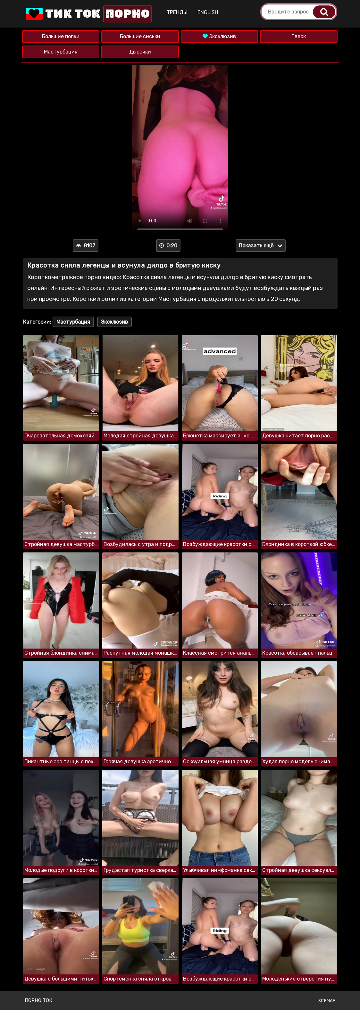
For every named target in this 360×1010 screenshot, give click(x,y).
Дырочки (140, 52)
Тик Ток (88, 13)
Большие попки (61, 36)
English (207, 12)
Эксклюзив (219, 36)
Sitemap (327, 1000)
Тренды (177, 12)
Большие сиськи (140, 36)
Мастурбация (61, 52)
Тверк (298, 36)
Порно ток (38, 1000)
